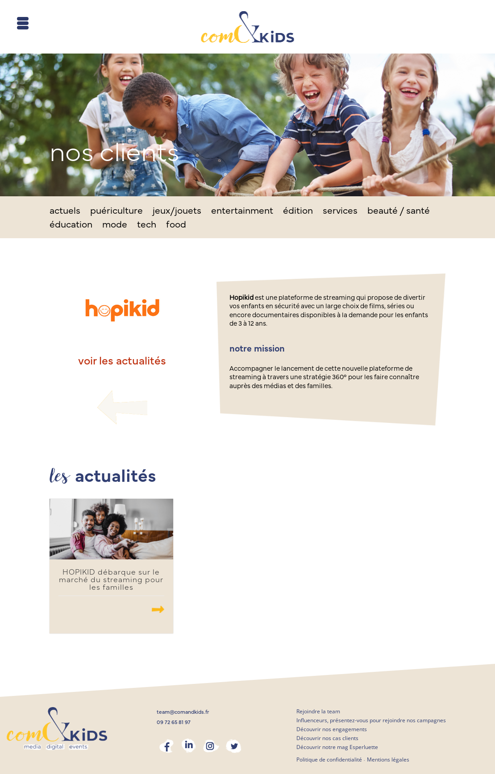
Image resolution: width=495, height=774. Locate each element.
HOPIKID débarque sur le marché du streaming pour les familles (111, 579)
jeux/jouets (177, 211)
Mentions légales (388, 759)
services (340, 211)
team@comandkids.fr (183, 712)
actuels (65, 211)
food (176, 225)
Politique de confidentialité (329, 759)
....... (158, 609)
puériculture (116, 211)
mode (114, 225)
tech (146, 225)
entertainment (242, 211)
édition (298, 211)
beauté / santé (398, 211)
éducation (71, 225)
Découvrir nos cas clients (327, 738)
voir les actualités (122, 361)
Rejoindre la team (318, 711)
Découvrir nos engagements (331, 729)
